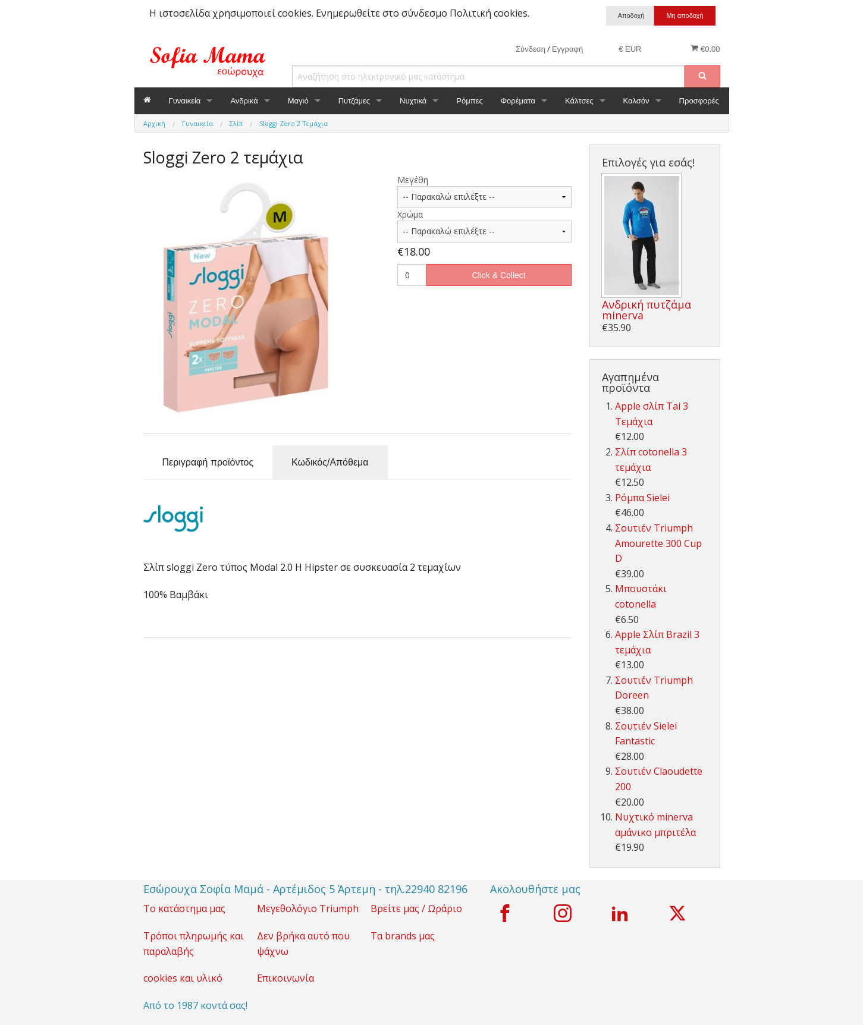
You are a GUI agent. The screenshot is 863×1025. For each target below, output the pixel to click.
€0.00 (705, 49)
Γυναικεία (185, 100)
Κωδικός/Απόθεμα (329, 462)
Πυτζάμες (354, 100)
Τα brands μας (403, 935)
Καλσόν (636, 100)
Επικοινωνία (285, 978)
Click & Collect (499, 275)
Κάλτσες (579, 100)
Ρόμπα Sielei (642, 497)
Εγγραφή (567, 49)
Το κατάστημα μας (184, 908)
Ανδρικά (244, 100)
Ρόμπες (469, 100)
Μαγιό (298, 100)
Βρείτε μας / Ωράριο (416, 908)
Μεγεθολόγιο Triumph (308, 908)
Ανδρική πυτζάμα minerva (646, 309)
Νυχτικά (413, 100)
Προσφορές (699, 100)
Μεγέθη (412, 179)
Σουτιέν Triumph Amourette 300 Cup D (658, 543)
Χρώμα (410, 214)
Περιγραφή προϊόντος (208, 462)
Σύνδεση (530, 49)
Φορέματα (518, 100)
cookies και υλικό (182, 978)
